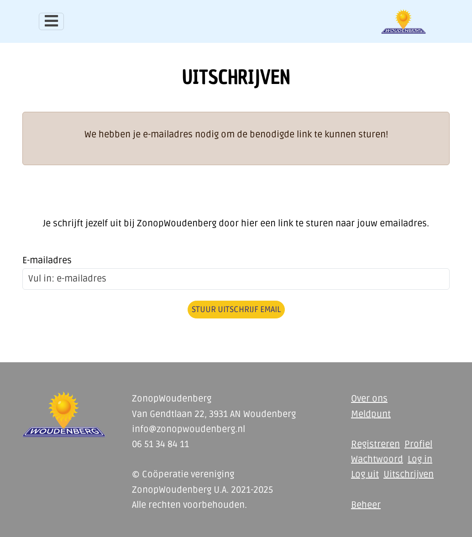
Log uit (365, 474)
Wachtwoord (377, 459)
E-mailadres (47, 260)
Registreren (375, 444)
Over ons (369, 398)
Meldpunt (371, 414)
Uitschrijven (408, 474)
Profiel (418, 444)
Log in (420, 459)
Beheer (366, 505)
